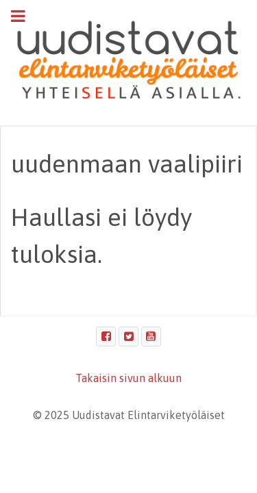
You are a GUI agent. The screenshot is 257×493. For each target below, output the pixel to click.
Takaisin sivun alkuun (128, 378)
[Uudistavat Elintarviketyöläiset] (128, 61)
